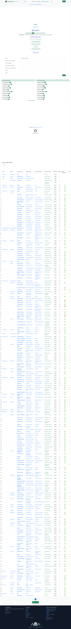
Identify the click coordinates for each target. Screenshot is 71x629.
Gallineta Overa (20, 263)
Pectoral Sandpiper (29, 314)
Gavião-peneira (37, 377)
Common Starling (29, 504)
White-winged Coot (29, 277)
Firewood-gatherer (29, 467)
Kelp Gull (27, 327)
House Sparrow (28, 510)
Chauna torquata (47, 191)
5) (5, 89)
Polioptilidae (12, 492)
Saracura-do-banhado (38, 265)
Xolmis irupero (47, 448)
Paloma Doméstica (20, 259)
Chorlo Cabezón (20, 284)
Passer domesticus (47, 510)
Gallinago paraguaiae (48, 302)
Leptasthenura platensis (48, 462)
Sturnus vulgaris (47, 504)
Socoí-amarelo (37, 344)
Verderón (19, 519)
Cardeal (36, 556)
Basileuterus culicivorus (48, 548)
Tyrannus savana (47, 435)
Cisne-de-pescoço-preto (39, 206)
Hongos (27, 611)
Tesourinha (37, 435)
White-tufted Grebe (29, 229)
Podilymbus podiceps (48, 232)
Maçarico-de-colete (38, 314)
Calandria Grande (20, 498)
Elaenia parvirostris (48, 417)
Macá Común (19, 229)
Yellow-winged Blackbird (30, 536)
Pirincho (18, 240)
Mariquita (36, 546)
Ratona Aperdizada (20, 494)
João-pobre (37, 424)
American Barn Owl (29, 368)
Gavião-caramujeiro (38, 383)
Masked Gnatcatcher (29, 492)
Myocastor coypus (47, 582)
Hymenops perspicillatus (48, 446)
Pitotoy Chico (19, 306)
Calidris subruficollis (48, 298)
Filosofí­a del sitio (8, 612)
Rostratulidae (12, 293)
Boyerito (18, 528)
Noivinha (36, 448)
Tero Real (19, 280)
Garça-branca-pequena (39, 348)
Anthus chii (46, 512)
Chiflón (18, 346)
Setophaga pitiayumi (48, 546)
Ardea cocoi (46, 358)
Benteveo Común (20, 433)
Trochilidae (12, 360)
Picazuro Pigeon (28, 255)
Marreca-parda (37, 224)
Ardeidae (11, 344)
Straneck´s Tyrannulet (29, 429)
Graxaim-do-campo (38, 589)
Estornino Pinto (20, 504)
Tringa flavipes (47, 306)
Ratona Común (20, 496)
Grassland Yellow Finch (30, 564)
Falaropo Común (20, 304)
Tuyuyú (18, 329)
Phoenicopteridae (13, 228)
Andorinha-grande (38, 481)
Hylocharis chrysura (48, 366)
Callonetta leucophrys (48, 208)
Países (47, 613)
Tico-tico (36, 523)
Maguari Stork (28, 331)
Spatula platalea (47, 216)
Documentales (28, 613)
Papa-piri (36, 414)
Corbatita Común (20, 566)
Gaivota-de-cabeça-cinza (39, 321)
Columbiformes (5, 249)
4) (6, 87)
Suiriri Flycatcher (29, 419)
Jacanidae (11, 296)
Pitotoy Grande (20, 309)
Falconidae (12, 401)
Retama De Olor (20, 176)
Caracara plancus (47, 401)
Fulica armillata (47, 274)
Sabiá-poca (37, 506)
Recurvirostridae (13, 280)
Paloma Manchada (20, 257)
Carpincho (19, 579)
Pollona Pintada (20, 268)
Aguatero (19, 293)
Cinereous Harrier (29, 379)
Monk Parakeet (28, 409)
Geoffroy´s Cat (28, 591)
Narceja (36, 302)
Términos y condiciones (30, 617)
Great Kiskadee (28, 433)
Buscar (64, 1)
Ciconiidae (12, 329)
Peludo (18, 571)
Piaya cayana (47, 244)
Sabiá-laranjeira (37, 508)
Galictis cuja (46, 587)
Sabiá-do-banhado (38, 554)
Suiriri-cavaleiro (37, 431)
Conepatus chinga (47, 584)
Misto (18, 564)
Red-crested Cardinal (29, 556)
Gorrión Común (20, 510)
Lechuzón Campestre (21, 375)
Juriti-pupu (37, 251)
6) (7, 91)
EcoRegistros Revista (49, 611)
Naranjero (19, 561)
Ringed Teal (28, 208)
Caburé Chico (19, 373)
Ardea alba (46, 355)
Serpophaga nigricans (48, 424)
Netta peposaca (47, 210)
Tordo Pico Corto (20, 529)
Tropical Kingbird (29, 437)
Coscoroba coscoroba (48, 204)
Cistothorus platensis (48, 494)
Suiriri (36, 437)
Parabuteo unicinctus (48, 387)
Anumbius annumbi (48, 467)
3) (6, 85)
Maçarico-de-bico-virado (39, 300)
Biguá (18, 333)
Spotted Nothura (29, 187)
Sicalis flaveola (47, 551)
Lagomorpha (4, 575)
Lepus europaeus (47, 575)
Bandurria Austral (20, 336)
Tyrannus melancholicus (48, 437)
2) (7, 84)
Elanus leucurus (47, 377)
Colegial (36, 444)
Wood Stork (28, 329)
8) (5, 95)
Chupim (36, 531)
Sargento (36, 536)
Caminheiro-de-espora (39, 517)
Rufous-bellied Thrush (29, 508)
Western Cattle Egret (29, 357)
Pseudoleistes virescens (48, 543)
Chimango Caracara (29, 403)
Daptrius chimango (48, 403)
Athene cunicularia (48, 371)
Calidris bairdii (47, 312)
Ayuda (27, 616)
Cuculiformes (4, 240)
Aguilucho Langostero (21, 392)
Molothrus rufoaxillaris (48, 529)
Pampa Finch (28, 554)
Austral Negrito (28, 444)
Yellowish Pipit (28, 512)
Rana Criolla (19, 180)
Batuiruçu (36, 282)
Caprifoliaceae (12, 174)
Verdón (18, 554)
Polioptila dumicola (48, 492)
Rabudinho (37, 462)
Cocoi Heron (28, 358)
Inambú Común (20, 187)
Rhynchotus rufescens (48, 189)
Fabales (3, 176)
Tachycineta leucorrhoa (48, 475)
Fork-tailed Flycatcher (29, 435)
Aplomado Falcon (29, 407)
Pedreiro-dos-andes (38, 460)
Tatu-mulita (37, 573)
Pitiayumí (19, 546)
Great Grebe (28, 234)
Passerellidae (12, 523)
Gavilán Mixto (19, 387)
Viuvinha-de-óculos (38, 446)
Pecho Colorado (20, 525)
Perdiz (36, 189)
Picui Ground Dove (29, 249)
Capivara (36, 579)
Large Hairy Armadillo (29, 571)
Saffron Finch (28, 551)
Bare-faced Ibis (28, 338)
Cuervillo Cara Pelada (21, 338)
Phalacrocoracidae (13, 333)
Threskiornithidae (13, 336)
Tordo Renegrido (20, 531)
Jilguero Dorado (20, 551)
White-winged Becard (29, 411)
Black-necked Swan (29, 206)
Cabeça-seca (37, 329)
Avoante (36, 253)
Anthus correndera (47, 517)
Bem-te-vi (36, 433)
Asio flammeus (47, 375)
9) (6, 97)
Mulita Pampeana (20, 573)
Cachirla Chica (19, 512)
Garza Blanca (19, 355)
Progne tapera (47, 483)
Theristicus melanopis (48, 336)
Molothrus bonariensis (48, 531)
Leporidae (12, 575)
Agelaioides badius (48, 538)
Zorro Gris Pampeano (21, 589)
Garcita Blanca (19, 348)
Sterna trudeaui (47, 318)
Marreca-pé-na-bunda (38, 201)
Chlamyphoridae (13, 571)
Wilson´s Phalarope (29, 304)
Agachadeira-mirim (38, 291)
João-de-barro (37, 458)
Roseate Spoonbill (29, 342)
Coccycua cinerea (47, 242)
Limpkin (27, 261)
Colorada (18, 189)
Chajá (18, 191)
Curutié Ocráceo (20, 472)
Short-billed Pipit (29, 514)
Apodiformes (4, 360)
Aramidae (11, 261)
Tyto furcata (46, 368)
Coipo (18, 582)
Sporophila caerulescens (48, 566)
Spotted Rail (28, 263)
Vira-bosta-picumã (38, 529)
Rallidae (11, 263)
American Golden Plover (30, 282)
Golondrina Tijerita (20, 487)
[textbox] (43, 60)
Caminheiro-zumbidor (39, 512)
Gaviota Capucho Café (21, 324)
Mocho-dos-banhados (38, 375)
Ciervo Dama (19, 595)
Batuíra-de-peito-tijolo (39, 287)
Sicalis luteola (47, 564)
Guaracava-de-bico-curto (39, 417)
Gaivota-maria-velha (38, 324)
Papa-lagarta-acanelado (39, 247)
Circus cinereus (47, 379)
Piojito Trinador (20, 429)
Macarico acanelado (38, 298)
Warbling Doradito (29, 421)
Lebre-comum (37, 575)
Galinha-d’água (37, 270)
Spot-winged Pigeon (29, 257)
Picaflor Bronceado (20, 366)
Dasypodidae (12, 573)
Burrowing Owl (28, 371)
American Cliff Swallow (30, 489)
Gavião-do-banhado (38, 381)
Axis (18, 593)
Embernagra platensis (48, 554)
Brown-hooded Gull (29, 324)
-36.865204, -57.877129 (38, 127)
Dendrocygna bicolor (48, 197)
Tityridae (11, 411)
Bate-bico (36, 456)
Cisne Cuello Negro (20, 206)
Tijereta (18, 435)
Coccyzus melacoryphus (48, 247)
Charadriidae (12, 282)
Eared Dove (28, 253)
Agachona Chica (20, 291)
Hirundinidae (12, 475)
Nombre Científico (8, 63)
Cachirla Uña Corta (20, 514)
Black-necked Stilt (29, 280)
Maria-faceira (37, 346)
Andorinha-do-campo (38, 483)
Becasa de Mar (19, 300)
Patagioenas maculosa (48, 257)
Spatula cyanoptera (48, 218)
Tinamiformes (4, 187)
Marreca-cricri (37, 214)
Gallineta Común (20, 265)
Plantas (27, 609)
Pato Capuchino (20, 214)
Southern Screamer (29, 191)
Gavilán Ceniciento (20, 379)
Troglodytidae (12, 494)
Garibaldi (36, 540)
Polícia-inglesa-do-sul (38, 525)
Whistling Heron (28, 346)
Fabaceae (11, 176)
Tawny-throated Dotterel (30, 284)
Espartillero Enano (20, 469)
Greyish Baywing (29, 538)
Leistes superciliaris (48, 525)
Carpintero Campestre (21, 400)
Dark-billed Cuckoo (29, 247)
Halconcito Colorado (20, 405)
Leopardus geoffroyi (48, 591)
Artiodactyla (4, 593)
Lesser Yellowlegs (29, 306)
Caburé (36, 373)
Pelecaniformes (5, 336)
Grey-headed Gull (29, 321)
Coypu (27, 582)
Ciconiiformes (4, 329)
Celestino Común (20, 569)
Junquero (19, 456)
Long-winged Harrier (29, 381)
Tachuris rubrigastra (48, 414)
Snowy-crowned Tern (29, 318)
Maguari (36, 331)
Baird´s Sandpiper (29, 312)
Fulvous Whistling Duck (30, 197)
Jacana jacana (47, 296)
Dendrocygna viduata (48, 194)
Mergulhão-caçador (38, 232)
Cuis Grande (19, 577)
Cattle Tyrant (28, 431)
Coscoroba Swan (29, 204)
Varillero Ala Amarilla (21, 536)
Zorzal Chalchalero (20, 506)
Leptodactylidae (13, 180)
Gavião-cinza (37, 379)
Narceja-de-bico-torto (38, 293)
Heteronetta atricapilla (48, 199)
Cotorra (18, 409)
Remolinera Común (20, 460)
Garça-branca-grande (38, 355)
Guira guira (46, 240)
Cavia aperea (47, 577)
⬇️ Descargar (35, 602)
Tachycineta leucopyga (48, 478)
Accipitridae (12, 377)
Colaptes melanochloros (48, 397)
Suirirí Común (19, 419)
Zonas (47, 616)
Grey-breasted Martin (29, 481)
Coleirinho (37, 566)
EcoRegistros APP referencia (51, 609)
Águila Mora (19, 389)
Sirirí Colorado (19, 197)
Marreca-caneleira (38, 197)
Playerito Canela (20, 298)
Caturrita (36, 409)
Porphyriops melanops (48, 268)
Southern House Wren (29, 496)
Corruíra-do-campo (38, 494)
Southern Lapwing (29, 289)
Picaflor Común (20, 360)
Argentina (36, 30)
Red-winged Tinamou (29, 189)
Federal (18, 533)
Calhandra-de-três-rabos (39, 501)
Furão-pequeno (37, 587)
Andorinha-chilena (38, 478)
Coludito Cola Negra (20, 464)
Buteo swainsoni (47, 392)
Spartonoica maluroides (48, 469)
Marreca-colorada (38, 218)
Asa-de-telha (37, 538)
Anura (3, 178)
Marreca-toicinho (38, 222)
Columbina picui (47, 249)
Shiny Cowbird (28, 531)
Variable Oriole (28, 528)
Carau (18, 261)
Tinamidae (12, 187)
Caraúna (36, 340)
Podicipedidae (12, 229)
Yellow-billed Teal (29, 226)
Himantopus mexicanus (48, 280)
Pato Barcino (19, 226)
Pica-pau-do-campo (38, 400)
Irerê (36, 194)
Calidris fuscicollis (47, 315)
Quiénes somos (8, 611)
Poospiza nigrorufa (48, 558)
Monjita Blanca (20, 448)
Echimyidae (12, 582)
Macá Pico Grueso (20, 232)
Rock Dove (27, 259)
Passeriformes (4, 411)
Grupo (6, 58)
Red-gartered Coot (29, 274)
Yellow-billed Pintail (29, 224)
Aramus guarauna (47, 261)
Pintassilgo (37, 521)
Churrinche (19, 441)
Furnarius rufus (47, 458)
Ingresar (47, 1)
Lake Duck (27, 201)
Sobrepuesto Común (20, 444)
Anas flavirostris (47, 226)
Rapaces (47, 619)
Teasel (27, 174)
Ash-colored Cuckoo (29, 242)
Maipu (4, 164)
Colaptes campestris (48, 400)
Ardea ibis (46, 357)
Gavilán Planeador (20, 381)
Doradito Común (20, 421)
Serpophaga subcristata (48, 426)
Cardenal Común (20, 556)
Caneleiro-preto (37, 411)
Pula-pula (36, 548)
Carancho (19, 401)
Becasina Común (20, 302)
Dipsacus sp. (46, 174)
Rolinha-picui (37, 249)
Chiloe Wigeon (28, 220)
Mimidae (11, 498)
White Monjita (28, 448)
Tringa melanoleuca (48, 309)
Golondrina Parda (20, 483)
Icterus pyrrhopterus (48, 528)
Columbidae (12, 249)
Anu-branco (37, 240)
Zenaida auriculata (48, 253)
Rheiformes (4, 185)
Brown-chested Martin (30, 483)
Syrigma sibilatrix (47, 346)
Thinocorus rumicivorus (48, 291)
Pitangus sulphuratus (48, 433)
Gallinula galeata (47, 270)
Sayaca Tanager (28, 569)
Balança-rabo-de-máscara (39, 492)
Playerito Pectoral (20, 314)
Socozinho (37, 353)
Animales (27, 608)
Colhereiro (37, 342)
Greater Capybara (29, 579)
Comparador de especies (50, 614)
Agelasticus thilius (47, 536)
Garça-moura (37, 358)
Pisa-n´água (37, 304)
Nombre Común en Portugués (10, 67)
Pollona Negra (19, 270)
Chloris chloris (47, 519)
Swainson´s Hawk (29, 392)
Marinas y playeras (49, 618)
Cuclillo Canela (19, 247)
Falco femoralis (47, 407)
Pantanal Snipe (28, 302)
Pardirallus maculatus (48, 263)
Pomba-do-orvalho (38, 257)
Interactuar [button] (38, 1)
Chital (27, 593)
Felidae (11, 591)
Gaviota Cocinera (20, 327)
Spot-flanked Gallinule (29, 268)
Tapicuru (36, 338)
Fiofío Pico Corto (20, 417)
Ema (36, 185)
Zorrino (18, 584)
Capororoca (37, 204)
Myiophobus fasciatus (48, 439)
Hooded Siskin (28, 521)
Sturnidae (12, 504)
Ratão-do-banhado (38, 582)
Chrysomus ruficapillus (48, 540)
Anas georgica (47, 224)
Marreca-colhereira (38, 216)
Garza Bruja (19, 350)
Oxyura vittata (47, 201)
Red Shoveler (28, 216)
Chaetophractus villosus (48, 571)
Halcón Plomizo (20, 407)
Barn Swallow (28, 487)
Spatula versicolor (47, 214)
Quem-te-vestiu (37, 558)
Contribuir (43, 1)
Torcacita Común (20, 249)
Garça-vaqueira (37, 357)
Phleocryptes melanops (48, 456)
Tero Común (19, 289)
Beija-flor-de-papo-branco (39, 363)
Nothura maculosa (48, 187)
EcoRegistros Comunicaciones (51, 608)
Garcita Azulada (20, 353)
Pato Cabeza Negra (20, 199)
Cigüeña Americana (20, 331)
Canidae (11, 589)
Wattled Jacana (28, 296)
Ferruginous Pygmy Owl (30, 373)
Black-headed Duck (29, 199)
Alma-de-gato (37, 244)
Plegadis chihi (47, 340)
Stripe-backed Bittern (29, 344)
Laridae (11, 318)
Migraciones (28, 614)
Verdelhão (36, 519)
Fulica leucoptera (47, 277)
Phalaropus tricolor (48, 304)
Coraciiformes (4, 394)
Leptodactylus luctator (48, 180)
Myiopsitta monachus (48, 409)
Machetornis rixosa (48, 431)
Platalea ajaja (47, 342)
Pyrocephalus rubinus (48, 441)
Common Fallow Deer (29, 595)
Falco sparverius (47, 405)
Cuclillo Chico (19, 242)
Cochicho (36, 467)
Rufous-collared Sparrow (30, 523)
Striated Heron (28, 353)
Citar (6, 613)
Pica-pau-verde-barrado (39, 397)
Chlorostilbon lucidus (48, 360)
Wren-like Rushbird (29, 456)
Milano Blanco (19, 377)
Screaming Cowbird (29, 529)
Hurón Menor (19, 587)
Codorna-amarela (38, 187)
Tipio (36, 564)
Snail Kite (27, 383)
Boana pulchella (47, 178)
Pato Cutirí (19, 212)
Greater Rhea (28, 185)
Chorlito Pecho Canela (21, 287)
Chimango (19, 403)
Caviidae (11, 577)
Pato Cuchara (19, 216)
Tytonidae (12, 368)
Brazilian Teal (28, 212)
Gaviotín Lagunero (20, 318)
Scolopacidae (12, 298)
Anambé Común (20, 411)
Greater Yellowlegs (29, 309)
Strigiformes (4, 368)
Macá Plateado (20, 237)
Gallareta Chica (20, 277)
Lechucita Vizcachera (21, 371)
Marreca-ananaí (37, 212)
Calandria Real (19, 501)
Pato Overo (19, 220)
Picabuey (18, 431)
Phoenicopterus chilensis (48, 228)
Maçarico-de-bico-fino (38, 312)
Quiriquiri (36, 405)
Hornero (18, 458)
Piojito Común (19, 426)
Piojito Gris (19, 424)
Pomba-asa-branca (38, 255)
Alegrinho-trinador (38, 429)
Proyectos (27, 615)
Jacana (18, 296)
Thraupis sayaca (47, 569)
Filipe (36, 439)
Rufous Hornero (28, 458)
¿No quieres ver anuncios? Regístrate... (35, 4)
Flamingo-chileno (38, 228)
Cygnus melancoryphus (48, 206)
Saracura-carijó (37, 263)
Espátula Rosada (20, 342)
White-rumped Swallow (30, 475)
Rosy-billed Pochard (29, 210)
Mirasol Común (20, 344)
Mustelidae (12, 587)
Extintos (47, 615)
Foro (26, 612)
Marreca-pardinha (38, 226)
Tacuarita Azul (19, 492)
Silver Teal (27, 214)
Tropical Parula (28, 546)
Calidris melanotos (48, 314)
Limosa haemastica (48, 300)
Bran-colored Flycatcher (30, 439)
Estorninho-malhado (38, 504)
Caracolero (19, 383)
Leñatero (18, 467)
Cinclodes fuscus (47, 460)
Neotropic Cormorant (29, 333)
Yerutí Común (19, 251)
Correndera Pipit (29, 517)
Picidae (11, 397)
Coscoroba (19, 204)
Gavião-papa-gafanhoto (39, 392)
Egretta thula (47, 348)
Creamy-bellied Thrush (30, 506)
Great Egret (28, 355)
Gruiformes (4, 261)
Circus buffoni (47, 381)
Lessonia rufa (47, 444)
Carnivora (4, 584)
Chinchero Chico (20, 453)
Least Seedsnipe (28, 291)
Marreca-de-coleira (38, 208)
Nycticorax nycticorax (48, 350)
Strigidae (11, 371)
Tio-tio (36, 450)
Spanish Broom (28, 176)
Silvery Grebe (28, 237)
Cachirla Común (20, 517)
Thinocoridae (12, 291)
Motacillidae (12, 512)
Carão (36, 261)
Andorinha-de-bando (38, 487)
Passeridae (12, 510)
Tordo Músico (19, 538)
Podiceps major (47, 234)
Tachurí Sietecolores (20, 414)
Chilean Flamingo (29, 228)
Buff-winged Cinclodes (30, 460)
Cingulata (4, 571)
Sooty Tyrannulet (29, 424)
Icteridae (11, 525)
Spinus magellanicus (48, 521)
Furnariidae (12, 450)
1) (6, 82)
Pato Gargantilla (20, 222)
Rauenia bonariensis (48, 561)
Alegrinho (36, 426)
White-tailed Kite (29, 377)
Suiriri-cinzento (37, 419)
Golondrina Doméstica (21, 481)
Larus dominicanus (48, 327)
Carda (18, 174)
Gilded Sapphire (28, 366)
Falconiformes (4, 401)
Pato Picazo (19, 210)
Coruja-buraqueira (38, 371)
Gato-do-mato (37, 591)
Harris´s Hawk (28, 387)
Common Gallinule (29, 270)
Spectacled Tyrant (29, 446)
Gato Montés (19, 591)
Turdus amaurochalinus (48, 506)
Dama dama (47, 595)
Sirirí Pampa (19, 194)
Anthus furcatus (47, 514)
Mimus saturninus (47, 498)
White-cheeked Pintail (29, 222)
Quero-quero (37, 289)
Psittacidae (12, 409)
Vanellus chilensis (47, 289)
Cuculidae (12, 240)
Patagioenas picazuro (48, 255)
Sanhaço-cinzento (38, 569)
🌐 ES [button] (25, 1)
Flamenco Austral (20, 228)
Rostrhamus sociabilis (48, 383)
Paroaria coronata (47, 556)
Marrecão (36, 210)
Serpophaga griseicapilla (49, 429)
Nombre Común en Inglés (9, 65)
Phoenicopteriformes (5, 228)
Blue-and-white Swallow (30, 485)
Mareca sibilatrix (47, 220)
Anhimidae (12, 191)
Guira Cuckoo (28, 240)
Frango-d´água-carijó (38, 268)
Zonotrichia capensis (48, 523)
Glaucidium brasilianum (48, 373)
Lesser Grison (28, 587)
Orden (6, 72)
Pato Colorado (19, 218)
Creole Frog (28, 180)
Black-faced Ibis (28, 336)
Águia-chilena (37, 389)
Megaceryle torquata (48, 394)
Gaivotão (36, 327)
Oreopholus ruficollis (48, 284)
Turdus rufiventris (47, 508)
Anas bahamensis (47, 222)
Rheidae (11, 185)
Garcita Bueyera (20, 357)
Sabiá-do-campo (38, 498)
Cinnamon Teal (28, 218)
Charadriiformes (5, 280)
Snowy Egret (28, 348)
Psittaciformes (4, 409)
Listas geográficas (49, 617)
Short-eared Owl (28, 375)
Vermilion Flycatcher (29, 441)
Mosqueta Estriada (20, 439)
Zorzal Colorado (20, 508)
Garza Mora (19, 358)
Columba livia (47, 259)
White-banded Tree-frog (30, 178)
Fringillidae (12, 519)
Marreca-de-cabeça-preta (39, 199)
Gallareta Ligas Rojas (21, 274)
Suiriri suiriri (47, 419)
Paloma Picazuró (20, 255)
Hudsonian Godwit (29, 300)
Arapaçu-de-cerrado (38, 453)
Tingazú (18, 244)
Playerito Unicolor (20, 312)
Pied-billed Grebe (29, 232)
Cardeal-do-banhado (38, 533)
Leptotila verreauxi (48, 251)
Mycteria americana (48, 329)
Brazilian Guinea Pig (29, 577)
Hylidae (11, 178)
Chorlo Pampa (19, 282)
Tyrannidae (12, 414)
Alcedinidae (12, 394)
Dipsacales (4, 174)
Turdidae (11, 506)
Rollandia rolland (47, 229)
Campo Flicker (28, 400)
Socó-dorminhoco (38, 350)
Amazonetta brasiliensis (48, 212)
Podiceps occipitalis (48, 237)
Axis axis (46, 593)
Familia (6, 70)
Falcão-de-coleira (38, 407)
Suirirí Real (19, 437)
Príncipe (36, 441)
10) (5, 99)
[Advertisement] (35, 16)
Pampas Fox (28, 589)
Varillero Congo (20, 540)
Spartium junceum (47, 176)
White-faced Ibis (28, 340)
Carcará (36, 401)
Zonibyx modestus (47, 287)
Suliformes (4, 333)
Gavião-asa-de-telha (38, 387)
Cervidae (11, 593)
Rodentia (3, 577)
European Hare (28, 575)
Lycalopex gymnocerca (48, 589)
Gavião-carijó (37, 385)
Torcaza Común (20, 253)
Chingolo (18, 523)
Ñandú (18, 185)
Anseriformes (4, 191)
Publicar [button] (33, 1)
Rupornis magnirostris (48, 385)
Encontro (36, 528)
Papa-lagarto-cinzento (39, 242)
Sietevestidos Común (21, 558)
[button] (35, 41)
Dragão (36, 543)
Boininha (36, 469)
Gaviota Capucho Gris (21, 321)
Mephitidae (12, 584)
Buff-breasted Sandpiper (30, 298)
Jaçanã (36, 296)
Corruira (36, 496)
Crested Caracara (29, 401)
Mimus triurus (47, 501)
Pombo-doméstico (38, 259)
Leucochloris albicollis (48, 363)
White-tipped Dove (29, 251)
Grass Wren (28, 494)
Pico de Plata (19, 446)
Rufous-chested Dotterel (30, 287)
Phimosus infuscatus (48, 338)
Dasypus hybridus (47, 573)
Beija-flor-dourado (38, 366)
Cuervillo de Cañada (20, 340)
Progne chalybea (47, 481)
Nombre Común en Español (10, 60)
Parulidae (11, 546)
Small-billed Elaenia (29, 417)
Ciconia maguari (47, 331)
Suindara (36, 368)
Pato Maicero (19, 224)
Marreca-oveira (37, 220)
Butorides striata (47, 353)
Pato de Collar (19, 208)
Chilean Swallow (28, 478)
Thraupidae (12, 551)
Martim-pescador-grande (39, 394)
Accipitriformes (4, 377)
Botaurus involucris (48, 344)
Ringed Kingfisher (29, 394)
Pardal (36, 510)
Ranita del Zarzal (20, 178)
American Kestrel (29, 405)
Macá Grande (19, 234)
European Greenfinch (29, 519)
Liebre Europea (20, 575)
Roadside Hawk (28, 385)
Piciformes (4, 397)
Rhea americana (47, 185)
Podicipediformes (5, 229)
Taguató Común (20, 385)
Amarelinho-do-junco (38, 421)
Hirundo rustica (47, 487)
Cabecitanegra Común (21, 521)
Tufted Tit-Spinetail (29, 462)
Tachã (36, 191)
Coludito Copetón (20, 462)
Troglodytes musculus (48, 496)
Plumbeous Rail (28, 265)
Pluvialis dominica (47, 282)
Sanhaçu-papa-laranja (38, 561)
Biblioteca (48, 612)
